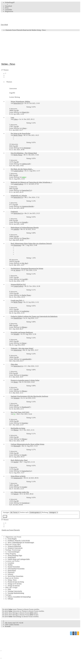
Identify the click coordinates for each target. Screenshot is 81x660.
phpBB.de (24, 636)
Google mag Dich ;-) (17, 300)
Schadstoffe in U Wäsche (19, 195)
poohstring (25, 311)
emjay (24, 177)
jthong (16, 382)
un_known (17, 270)
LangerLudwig (18, 171)
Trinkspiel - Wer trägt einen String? (22, 348)
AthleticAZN (26, 164)
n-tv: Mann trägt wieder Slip (20, 492)
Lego (12, 117)
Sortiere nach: (31, 512)
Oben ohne (14, 364)
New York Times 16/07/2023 (20, 412)
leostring (25, 375)
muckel (16, 462)
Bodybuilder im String (18, 428)
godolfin (16, 229)
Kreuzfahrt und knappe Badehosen (22, 332)
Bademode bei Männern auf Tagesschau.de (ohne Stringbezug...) (31, 182)
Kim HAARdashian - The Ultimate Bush (24, 153)
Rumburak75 (26, 407)
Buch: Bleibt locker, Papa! (19, 460)
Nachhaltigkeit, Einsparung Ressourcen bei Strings (27, 268)
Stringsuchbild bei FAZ (18, 284)
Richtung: (50, 512)
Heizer (24, 343)
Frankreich (14, 211)
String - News (8, 64)
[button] (5, 77)
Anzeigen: (11, 512)
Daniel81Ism (18, 318)
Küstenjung (17, 245)
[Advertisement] (40, 47)
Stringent (16, 398)
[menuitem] (8, 6)
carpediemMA (26, 359)
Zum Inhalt (4, 24)
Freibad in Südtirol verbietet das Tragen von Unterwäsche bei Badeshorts (34, 316)
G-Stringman (26, 148)
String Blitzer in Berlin (18, 476)
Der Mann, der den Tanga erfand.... (22, 169)
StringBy (25, 222)
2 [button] (5, 75)
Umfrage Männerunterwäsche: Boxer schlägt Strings (27, 444)
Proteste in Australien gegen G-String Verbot (25, 380)
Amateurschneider (28, 206)
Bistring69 (17, 446)
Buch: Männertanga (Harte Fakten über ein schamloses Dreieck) (31, 243)
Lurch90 (24, 279)
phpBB (12, 632)
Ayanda (24, 487)
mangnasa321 (18, 478)
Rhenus (24, 327)
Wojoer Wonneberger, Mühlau (20, 101)
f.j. (14, 414)
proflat (7, 640)
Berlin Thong (18, 135)
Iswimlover (25, 503)
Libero (16, 119)
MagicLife (25, 112)
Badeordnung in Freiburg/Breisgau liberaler (25, 227)
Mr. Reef (25, 263)
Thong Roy (25, 238)
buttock (16, 494)
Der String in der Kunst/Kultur (20, 133)
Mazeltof (17, 640)
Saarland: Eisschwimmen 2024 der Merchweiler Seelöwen (29, 396)
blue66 (24, 455)
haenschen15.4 (18, 103)
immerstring (17, 350)
